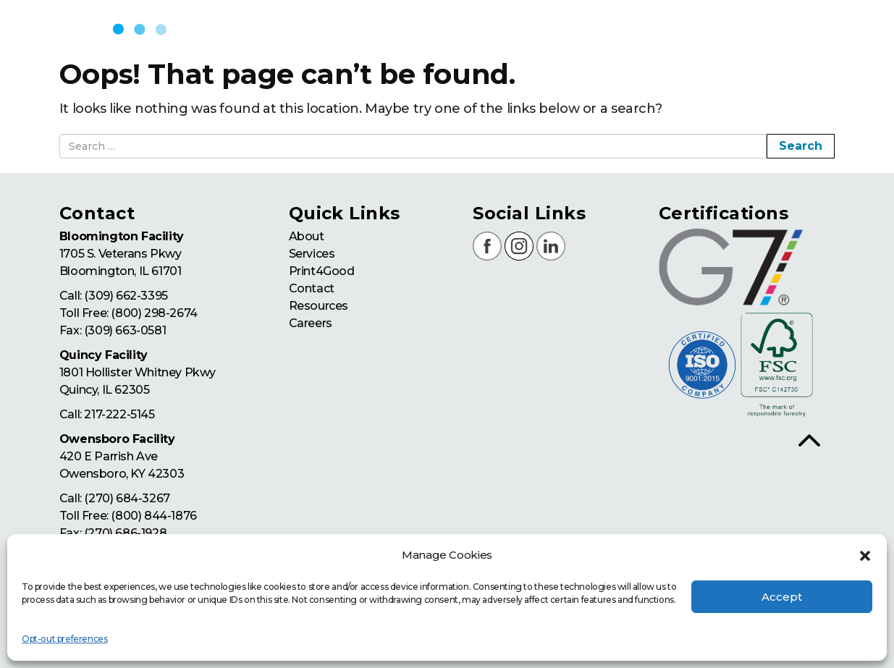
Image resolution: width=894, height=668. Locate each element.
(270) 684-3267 (126, 498)
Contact (311, 288)
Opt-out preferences (64, 638)
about (510, 29)
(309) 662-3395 (125, 296)
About (306, 236)
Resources (318, 306)
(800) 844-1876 (153, 516)
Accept (782, 597)
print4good (665, 28)
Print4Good (322, 271)
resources (827, 29)
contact (745, 29)
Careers (310, 323)
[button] (865, 556)
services (583, 29)
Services (312, 254)
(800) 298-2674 (154, 313)
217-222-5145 (119, 414)
